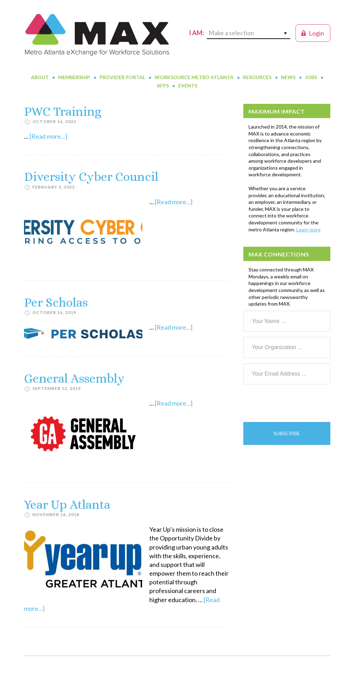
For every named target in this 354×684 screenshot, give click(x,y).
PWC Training (62, 111)
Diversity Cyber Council (91, 176)
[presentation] (296, 403)
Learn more (308, 229)
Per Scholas (56, 302)
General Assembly (74, 378)
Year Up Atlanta (67, 504)
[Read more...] (48, 136)
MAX (97, 35)
